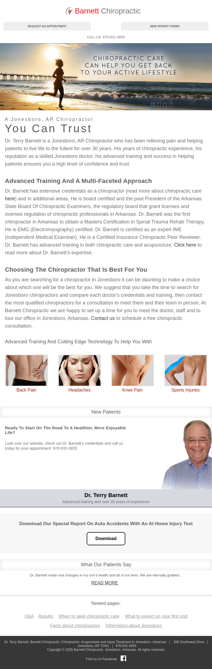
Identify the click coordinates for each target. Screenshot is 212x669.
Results (45, 616)
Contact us (103, 318)
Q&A (29, 616)
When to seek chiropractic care (89, 616)
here (10, 198)
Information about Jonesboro (134, 625)
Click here (185, 245)
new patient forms (164, 26)
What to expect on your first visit (156, 616)
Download (106, 538)
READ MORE (104, 583)
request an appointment (47, 26)
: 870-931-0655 (106, 37)
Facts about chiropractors (75, 625)
